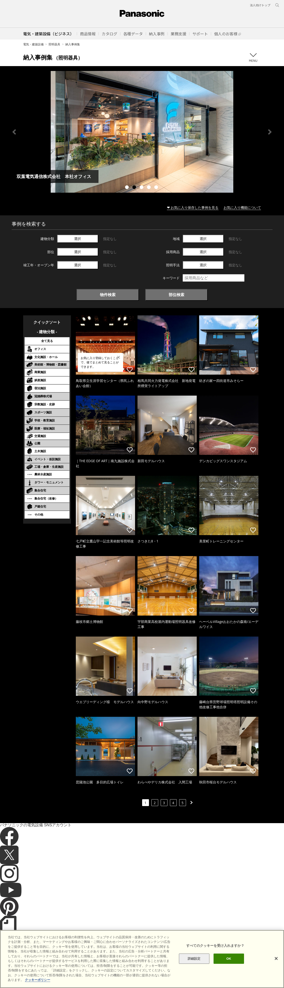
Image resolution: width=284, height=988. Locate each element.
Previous (14, 132)
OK (228, 958)
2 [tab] (134, 187)
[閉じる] (276, 958)
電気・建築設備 (33, 44)
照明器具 (54, 44)
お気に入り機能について (242, 207)
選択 (77, 238)
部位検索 (176, 294)
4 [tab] (149, 187)
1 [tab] (127, 187)
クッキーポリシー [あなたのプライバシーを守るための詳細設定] (37, 980)
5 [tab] (156, 187)
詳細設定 (194, 958)
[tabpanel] (142, 132)
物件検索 (108, 294)
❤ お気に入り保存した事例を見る (193, 207)
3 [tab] (142, 187)
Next (270, 132)
